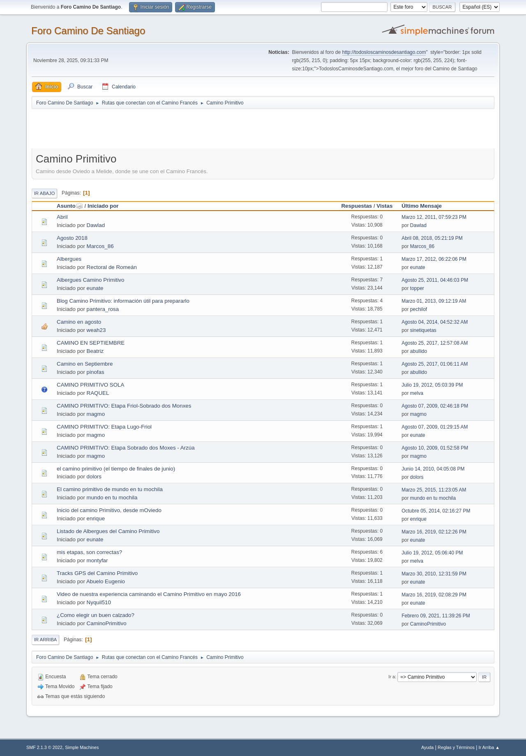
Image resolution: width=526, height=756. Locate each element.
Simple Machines (82, 747)
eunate (417, 267)
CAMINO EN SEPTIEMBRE (91, 343)
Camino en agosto (79, 322)
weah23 (96, 330)
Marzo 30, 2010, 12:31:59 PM (433, 574)
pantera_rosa (103, 309)
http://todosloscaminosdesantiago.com (384, 52)
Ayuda (427, 747)
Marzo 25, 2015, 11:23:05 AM (433, 490)
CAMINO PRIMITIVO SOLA (90, 385)
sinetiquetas (423, 330)
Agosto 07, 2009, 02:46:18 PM (434, 406)
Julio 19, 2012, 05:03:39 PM (432, 385)
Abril (62, 217)
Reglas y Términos (456, 747)
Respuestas (356, 206)
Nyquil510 (99, 602)
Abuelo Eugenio (105, 581)
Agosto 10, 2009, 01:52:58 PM (434, 448)
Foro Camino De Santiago (88, 30)
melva (416, 393)
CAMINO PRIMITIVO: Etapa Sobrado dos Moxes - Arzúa (126, 448)
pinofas (95, 372)
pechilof (418, 309)
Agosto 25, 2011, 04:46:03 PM (434, 280)
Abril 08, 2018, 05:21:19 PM (432, 238)
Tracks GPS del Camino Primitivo (97, 573)
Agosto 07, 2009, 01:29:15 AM (434, 427)
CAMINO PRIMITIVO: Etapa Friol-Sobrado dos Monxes (124, 406)
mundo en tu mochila (112, 497)
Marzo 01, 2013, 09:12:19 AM (433, 301)
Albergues (69, 259)
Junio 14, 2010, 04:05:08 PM (432, 469)
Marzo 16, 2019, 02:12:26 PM (433, 532)
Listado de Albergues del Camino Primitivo (108, 531)
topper (417, 288)
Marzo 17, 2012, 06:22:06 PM (433, 259)
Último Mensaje (421, 206)
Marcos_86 (100, 246)
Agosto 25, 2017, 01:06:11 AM (434, 364)
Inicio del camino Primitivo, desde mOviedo (109, 510)
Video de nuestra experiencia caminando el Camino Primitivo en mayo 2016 (149, 594)
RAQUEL (98, 393)
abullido (418, 351)
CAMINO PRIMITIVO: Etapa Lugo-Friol (104, 427)
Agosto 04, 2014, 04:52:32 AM (434, 322)
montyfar (97, 560)
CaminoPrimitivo (107, 623)
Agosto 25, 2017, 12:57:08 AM (434, 343)
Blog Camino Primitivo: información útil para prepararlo (123, 301)
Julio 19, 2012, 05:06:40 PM (432, 553)
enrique (96, 518)
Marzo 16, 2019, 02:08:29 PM (433, 595)
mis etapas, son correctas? (89, 552)
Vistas (384, 206)
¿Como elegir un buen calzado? (95, 615)
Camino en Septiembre (85, 364)
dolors (94, 476)
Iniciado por (103, 206)
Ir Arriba (45, 639)
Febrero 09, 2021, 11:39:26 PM (435, 616)
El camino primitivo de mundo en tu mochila (110, 489)
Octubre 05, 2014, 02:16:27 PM (435, 511)
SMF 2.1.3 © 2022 (44, 747)
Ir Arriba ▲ (489, 747)
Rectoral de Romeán (112, 267)
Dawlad (96, 225)
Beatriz (95, 351)
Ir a (391, 676)
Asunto (70, 206)
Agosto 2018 (72, 238)
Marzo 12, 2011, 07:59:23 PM (433, 217)
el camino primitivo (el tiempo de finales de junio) (116, 469)
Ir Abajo (44, 193)
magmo (96, 414)
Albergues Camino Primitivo (90, 280)
